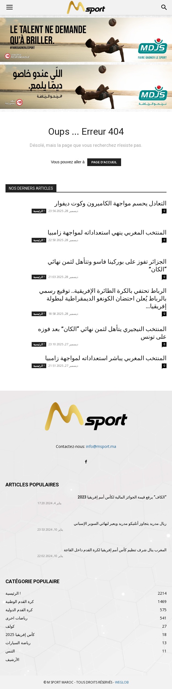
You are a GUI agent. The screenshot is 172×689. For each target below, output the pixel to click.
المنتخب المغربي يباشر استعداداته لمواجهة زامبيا (105, 358)
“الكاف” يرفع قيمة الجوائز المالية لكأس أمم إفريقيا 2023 (122, 497)
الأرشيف (12, 659)
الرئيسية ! (39, 211)
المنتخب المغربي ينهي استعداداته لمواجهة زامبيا (107, 232)
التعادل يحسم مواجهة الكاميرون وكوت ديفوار (110, 203)
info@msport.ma (101, 446)
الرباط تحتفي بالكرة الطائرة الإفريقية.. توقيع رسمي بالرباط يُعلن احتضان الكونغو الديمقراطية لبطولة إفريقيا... (102, 298)
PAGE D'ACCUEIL (104, 162)
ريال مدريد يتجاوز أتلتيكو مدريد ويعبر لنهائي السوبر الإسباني (120, 523)
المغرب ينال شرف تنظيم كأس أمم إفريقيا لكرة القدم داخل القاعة (115, 550)
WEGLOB (122, 682)
